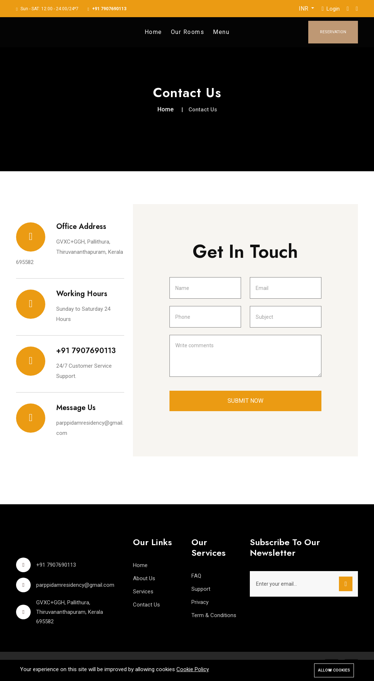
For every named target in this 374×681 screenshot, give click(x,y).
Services (143, 591)
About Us (144, 578)
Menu (221, 31)
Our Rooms (188, 31)
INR (304, 8)
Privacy (200, 602)
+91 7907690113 (109, 8)
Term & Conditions (213, 615)
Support (200, 589)
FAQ (196, 576)
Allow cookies (334, 670)
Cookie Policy (192, 669)
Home (153, 31)
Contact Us (146, 604)
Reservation (333, 32)
